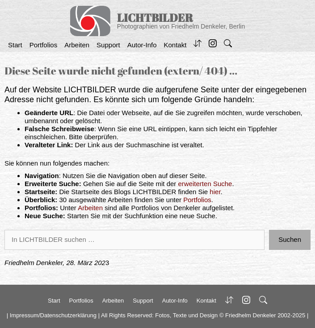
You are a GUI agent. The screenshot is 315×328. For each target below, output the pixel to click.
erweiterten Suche (205, 183)
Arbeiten (76, 45)
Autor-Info (142, 45)
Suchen (289, 239)
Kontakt (175, 45)
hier (215, 191)
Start (15, 45)
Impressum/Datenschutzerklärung (53, 315)
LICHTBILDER (155, 17)
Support (108, 45)
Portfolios (43, 45)
